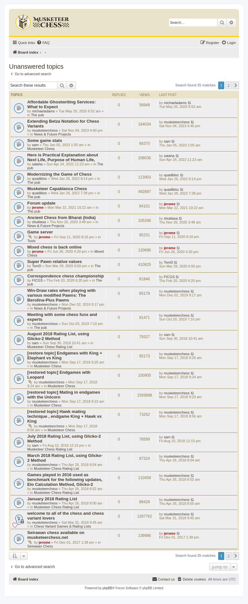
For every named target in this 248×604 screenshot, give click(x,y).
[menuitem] (43, 43)
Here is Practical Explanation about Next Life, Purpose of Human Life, (62, 157)
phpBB (107, 588)
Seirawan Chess (40, 546)
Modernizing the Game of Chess (59, 174)
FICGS (37, 280)
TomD (36, 266)
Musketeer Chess (41, 149)
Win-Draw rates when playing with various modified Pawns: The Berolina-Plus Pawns (61, 295)
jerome (38, 207)
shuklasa (39, 222)
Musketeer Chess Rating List (50, 347)
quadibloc (39, 178)
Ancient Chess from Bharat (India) (61, 217)
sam (35, 145)
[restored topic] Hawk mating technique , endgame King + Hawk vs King (64, 416)
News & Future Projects (52, 134)
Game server (40, 232)
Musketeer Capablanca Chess (57, 188)
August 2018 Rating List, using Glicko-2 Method (58, 336)
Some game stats (44, 140)
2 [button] (228, 85)
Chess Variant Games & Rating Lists (62, 526)
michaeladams (43, 111)
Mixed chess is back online (54, 247)
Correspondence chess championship (65, 276)
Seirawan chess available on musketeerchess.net (55, 535)
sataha (37, 164)
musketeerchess (45, 130)
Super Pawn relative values (54, 261)
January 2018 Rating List (52, 498)
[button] (236, 85)
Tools (31, 241)
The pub (37, 115)
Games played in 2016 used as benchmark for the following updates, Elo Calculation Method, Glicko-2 (64, 479)
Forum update (41, 203)
